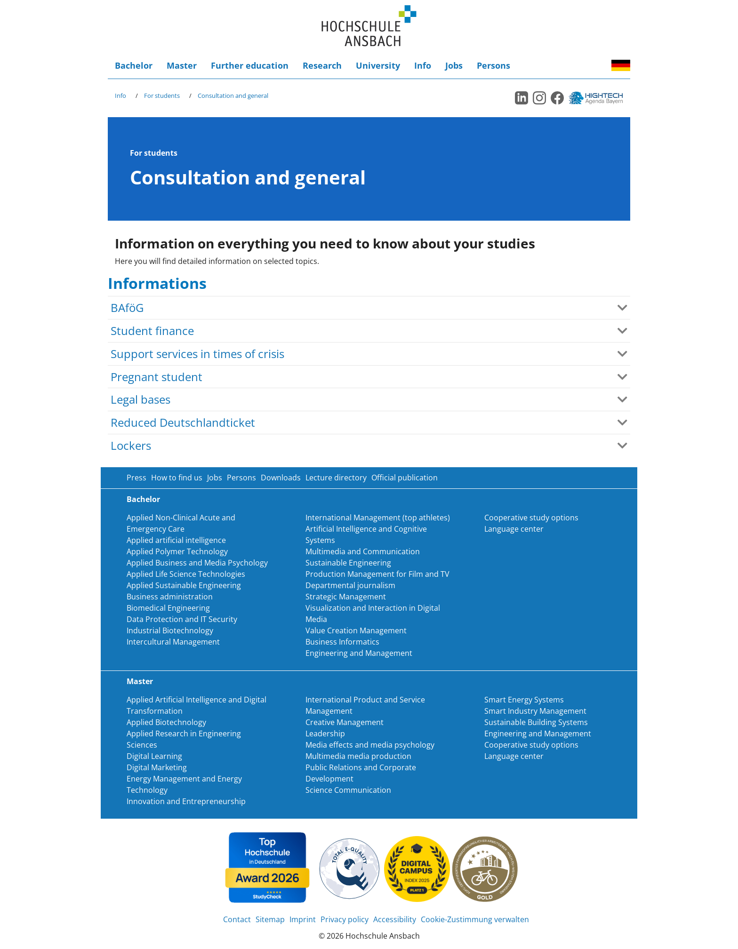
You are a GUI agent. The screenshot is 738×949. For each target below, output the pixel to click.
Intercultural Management (173, 642)
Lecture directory (336, 477)
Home (369, 26)
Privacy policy (345, 919)
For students (162, 95)
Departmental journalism (350, 585)
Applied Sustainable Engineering (184, 585)
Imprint (302, 919)
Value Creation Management (356, 630)
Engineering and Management (358, 653)
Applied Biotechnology (166, 722)
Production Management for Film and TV (377, 574)
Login (588, 65)
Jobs (454, 65)
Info (422, 65)
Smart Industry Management (535, 711)
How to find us (176, 477)
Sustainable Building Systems (536, 722)
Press (136, 477)
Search (574, 65)
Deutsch (620, 65)
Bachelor (133, 65)
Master (182, 65)
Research (322, 65)
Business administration (170, 596)
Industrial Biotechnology (170, 630)
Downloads (281, 477)
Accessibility (602, 65)
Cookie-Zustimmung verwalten (475, 919)
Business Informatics (342, 642)
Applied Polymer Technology (177, 551)
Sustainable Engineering (348, 563)
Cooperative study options (531, 517)
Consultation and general (233, 95)
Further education (250, 65)
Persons (493, 65)
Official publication (404, 477)
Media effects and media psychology (369, 745)
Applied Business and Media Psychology (197, 563)
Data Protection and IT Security (182, 619)
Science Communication (348, 790)
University (378, 65)
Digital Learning (154, 756)
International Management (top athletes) (377, 517)
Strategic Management (345, 596)
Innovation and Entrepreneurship (186, 801)
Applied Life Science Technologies (186, 574)
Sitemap (270, 919)
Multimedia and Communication (362, 551)
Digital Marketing (157, 767)
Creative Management (344, 722)
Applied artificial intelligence (176, 540)
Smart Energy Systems (524, 699)
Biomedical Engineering (168, 608)
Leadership (325, 733)
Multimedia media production (358, 756)
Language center (514, 529)
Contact (237, 919)
